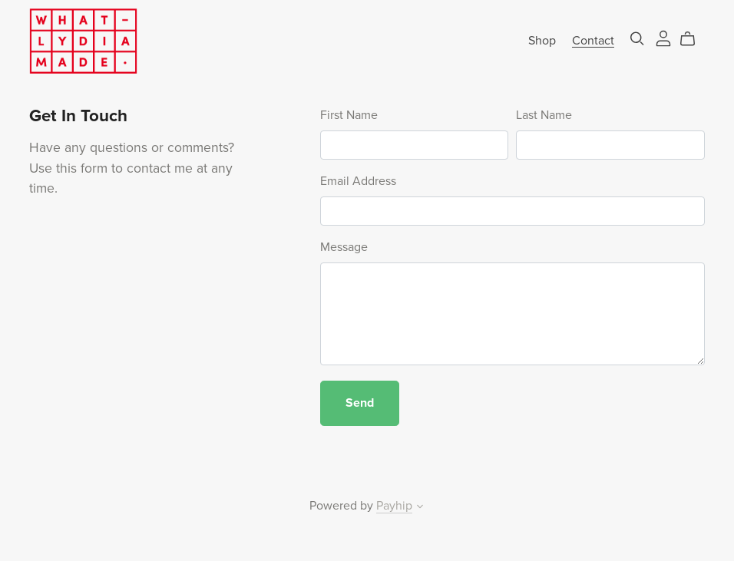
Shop (542, 40)
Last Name (544, 115)
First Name (349, 115)
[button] (420, 508)
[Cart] (694, 39)
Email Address (358, 181)
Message (344, 247)
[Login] (663, 37)
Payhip (394, 505)
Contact (593, 40)
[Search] (637, 38)
